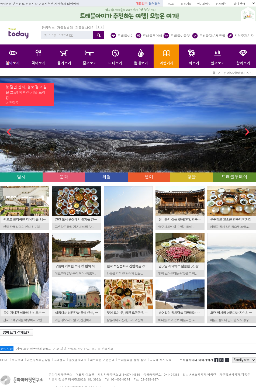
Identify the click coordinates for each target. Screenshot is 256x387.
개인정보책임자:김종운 (234, 374)
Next (241, 132)
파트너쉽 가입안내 (102, 360)
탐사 (21, 177)
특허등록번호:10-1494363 (161, 374)
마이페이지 (203, 4)
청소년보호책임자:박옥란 (199, 374)
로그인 (171, 4)
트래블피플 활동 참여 (132, 360)
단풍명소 (48, 27)
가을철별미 (65, 27)
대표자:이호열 (84, 374)
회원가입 (186, 4)
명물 (191, 177)
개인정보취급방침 (39, 360)
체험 (106, 177)
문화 (64, 177)
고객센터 (60, 360)
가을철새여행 (85, 27)
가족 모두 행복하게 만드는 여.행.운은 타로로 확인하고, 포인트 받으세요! (65, 349)
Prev (14, 132)
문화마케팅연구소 (60, 374)
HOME (4, 360)
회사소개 (18, 360)
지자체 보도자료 (161, 360)
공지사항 (7, 349)
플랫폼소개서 (78, 360)
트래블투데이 (234, 177)
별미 (149, 177)
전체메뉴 (221, 4)
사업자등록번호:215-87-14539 (119, 374)
